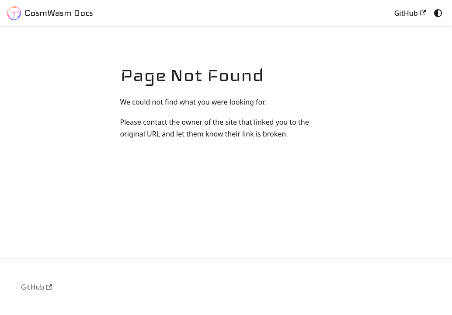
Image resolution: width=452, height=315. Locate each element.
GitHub (410, 13)
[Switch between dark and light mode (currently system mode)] (438, 13)
